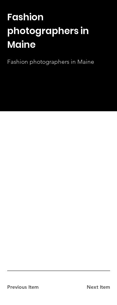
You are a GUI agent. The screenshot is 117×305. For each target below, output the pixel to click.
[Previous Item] (29, 287)
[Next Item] (88, 287)
